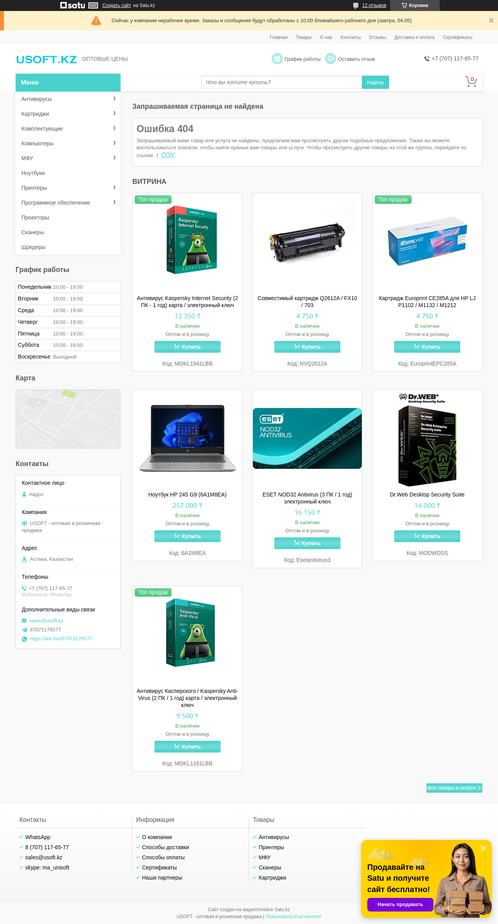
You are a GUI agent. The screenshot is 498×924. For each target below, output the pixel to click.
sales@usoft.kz (46, 621)
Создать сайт (116, 5)
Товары (304, 37)
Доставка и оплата (414, 37)
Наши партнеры (162, 878)
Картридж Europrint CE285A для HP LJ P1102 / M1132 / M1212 (427, 301)
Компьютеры (37, 143)
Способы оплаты (163, 857)
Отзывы (377, 37)
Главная (279, 37)
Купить (191, 347)
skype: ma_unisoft (47, 867)
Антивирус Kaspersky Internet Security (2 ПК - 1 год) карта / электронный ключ (187, 301)
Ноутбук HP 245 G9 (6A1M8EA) (187, 494)
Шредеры (33, 247)
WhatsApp (38, 837)
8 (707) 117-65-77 (47, 847)
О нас (326, 37)
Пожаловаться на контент (293, 916)
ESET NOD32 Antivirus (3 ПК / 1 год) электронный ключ (307, 498)
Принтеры (34, 188)
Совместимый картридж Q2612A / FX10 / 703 (307, 301)
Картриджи (35, 114)
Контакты (351, 37)
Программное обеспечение (55, 203)
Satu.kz (282, 909)
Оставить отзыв (356, 59)
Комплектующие (42, 128)
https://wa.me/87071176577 (61, 638)
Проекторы (35, 217)
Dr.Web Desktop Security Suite (427, 494)
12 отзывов (374, 5)
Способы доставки (165, 847)
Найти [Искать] (375, 82)
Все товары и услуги (451, 788)
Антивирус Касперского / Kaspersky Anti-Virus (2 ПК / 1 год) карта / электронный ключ (187, 698)
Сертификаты (458, 37)
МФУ (27, 158)
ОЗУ (168, 155)
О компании (157, 837)
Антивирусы (36, 99)
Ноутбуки (33, 173)
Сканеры (32, 232)
